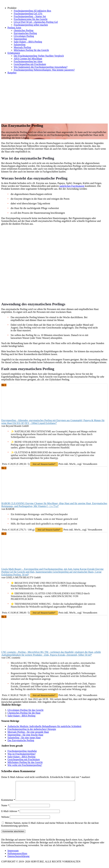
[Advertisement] (54, 98)
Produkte (12, 8)
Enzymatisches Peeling (25, 33)
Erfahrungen (13, 53)
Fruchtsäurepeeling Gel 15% (28, 13)
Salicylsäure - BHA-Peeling (21, 715)
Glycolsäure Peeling (24, 36)
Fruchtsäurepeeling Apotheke (22, 751)
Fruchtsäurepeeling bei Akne (28, 61)
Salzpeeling (19, 44)
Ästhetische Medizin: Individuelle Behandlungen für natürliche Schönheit (44, 726)
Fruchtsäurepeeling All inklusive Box (32, 10)
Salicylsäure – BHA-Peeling (28, 41)
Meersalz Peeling (22, 47)
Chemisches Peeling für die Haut (23, 713)
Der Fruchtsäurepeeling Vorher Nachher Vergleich (39, 55)
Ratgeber (12, 72)
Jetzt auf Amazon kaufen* (44, 464)
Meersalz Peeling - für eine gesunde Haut (28, 732)
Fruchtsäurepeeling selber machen (31, 24)
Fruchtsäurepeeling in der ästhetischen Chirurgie (31, 729)
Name (5, 809)
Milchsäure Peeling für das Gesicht (31, 50)
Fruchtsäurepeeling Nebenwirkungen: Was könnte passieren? (44, 69)
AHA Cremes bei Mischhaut (28, 58)
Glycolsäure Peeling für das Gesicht (25, 710)
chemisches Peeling (23, 30)
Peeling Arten (14, 27)
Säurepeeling (20, 39)
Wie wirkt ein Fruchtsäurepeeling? (24, 765)
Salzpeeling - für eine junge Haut (24, 737)
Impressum (13, 854)
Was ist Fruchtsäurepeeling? (21, 753)
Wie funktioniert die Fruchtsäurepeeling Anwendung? (40, 67)
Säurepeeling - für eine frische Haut (25, 734)
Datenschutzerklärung (18, 860)
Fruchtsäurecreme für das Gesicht (30, 19)
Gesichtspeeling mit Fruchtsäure (30, 64)
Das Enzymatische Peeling (20, 740)
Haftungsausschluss (17, 857)
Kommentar (8, 803)
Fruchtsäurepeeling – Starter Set (30, 16)
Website (5, 820)
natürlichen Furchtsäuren (71, 186)
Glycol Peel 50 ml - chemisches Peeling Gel (36, 22)
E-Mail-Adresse (10, 815)
